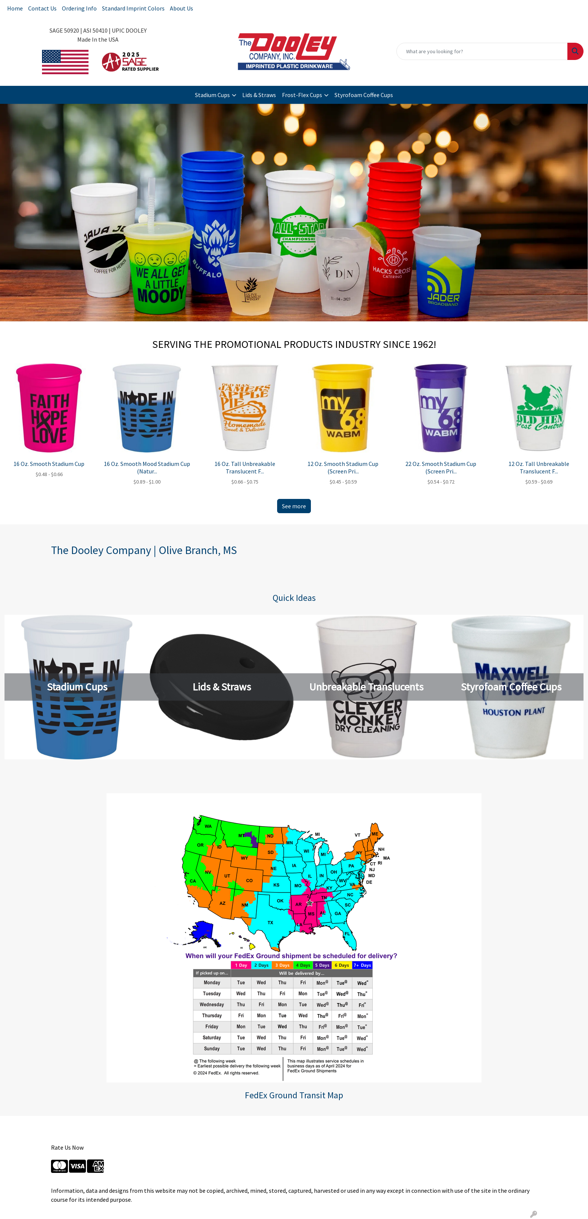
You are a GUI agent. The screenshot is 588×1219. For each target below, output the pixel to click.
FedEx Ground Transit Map (294, 1095)
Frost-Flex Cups (302, 95)
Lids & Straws (259, 95)
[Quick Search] (482, 51)
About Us (181, 8)
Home (15, 8)
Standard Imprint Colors (133, 8)
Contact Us (42, 8)
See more (294, 506)
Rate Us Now (67, 1147)
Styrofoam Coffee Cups (363, 95)
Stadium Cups (212, 95)
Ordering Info (79, 8)
